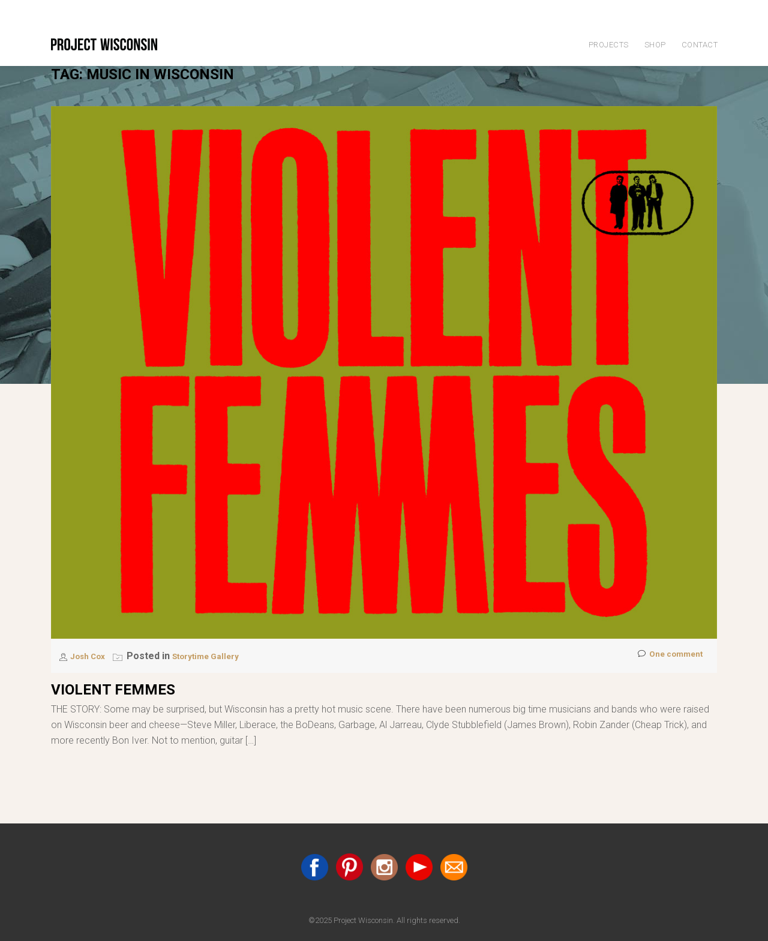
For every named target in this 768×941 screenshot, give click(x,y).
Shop (655, 44)
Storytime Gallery (219, 656)
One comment (665, 656)
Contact (700, 44)
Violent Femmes (113, 689)
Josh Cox (92, 656)
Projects (609, 44)
